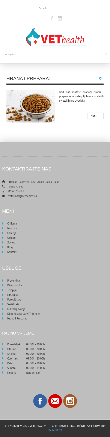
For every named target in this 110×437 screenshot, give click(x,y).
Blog (10, 247)
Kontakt (12, 252)
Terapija (12, 290)
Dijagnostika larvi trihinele (23, 314)
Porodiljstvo (14, 299)
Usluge (11, 238)
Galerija (12, 233)
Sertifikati (13, 304)
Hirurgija (12, 295)
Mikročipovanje (16, 309)
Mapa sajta (55, 430)
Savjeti (11, 242)
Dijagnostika (14, 285)
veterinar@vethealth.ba (22, 196)
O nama (12, 223)
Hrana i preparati (17, 318)
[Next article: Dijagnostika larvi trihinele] (95, 116)
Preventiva (13, 280)
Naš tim (12, 228)
